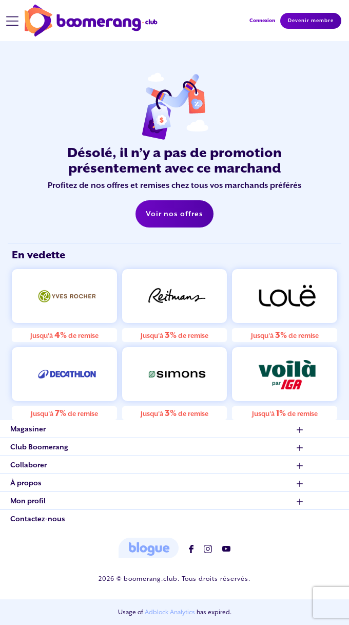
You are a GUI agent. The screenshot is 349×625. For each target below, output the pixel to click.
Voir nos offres (174, 213)
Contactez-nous (37, 518)
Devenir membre (311, 20)
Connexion (262, 20)
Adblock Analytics (170, 612)
